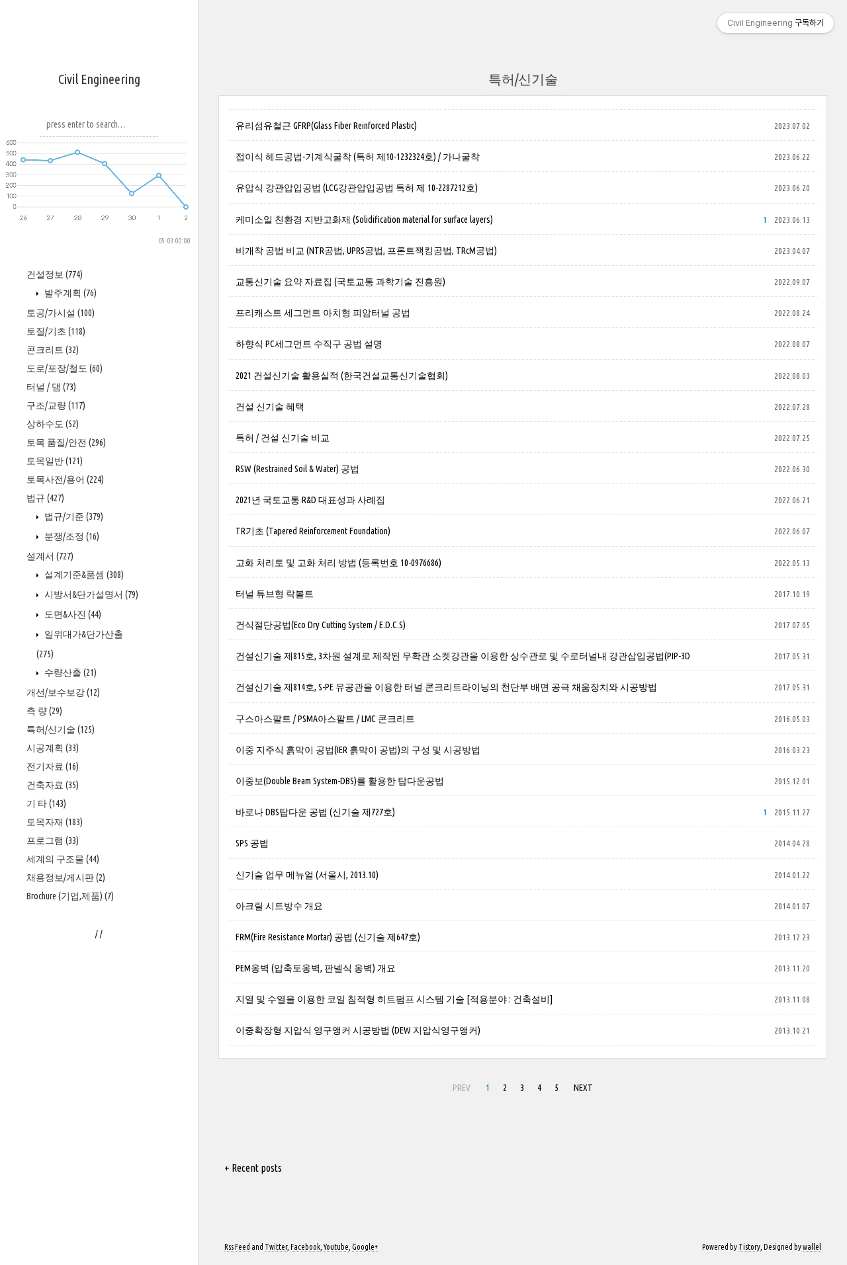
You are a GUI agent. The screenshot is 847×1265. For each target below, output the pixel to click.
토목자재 (54, 1220)
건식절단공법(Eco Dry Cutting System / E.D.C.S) (321, 625)
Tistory (749, 1247)
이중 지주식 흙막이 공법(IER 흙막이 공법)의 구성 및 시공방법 (358, 750)
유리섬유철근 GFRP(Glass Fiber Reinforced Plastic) (326, 125)
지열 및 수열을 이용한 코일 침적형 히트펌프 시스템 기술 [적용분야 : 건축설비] (394, 999)
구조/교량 (55, 803)
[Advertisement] (99, 443)
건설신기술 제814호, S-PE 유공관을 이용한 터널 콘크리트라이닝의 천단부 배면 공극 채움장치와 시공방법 (446, 687)
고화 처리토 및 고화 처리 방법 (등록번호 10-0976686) (338, 562)
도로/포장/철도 (64, 766)
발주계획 (69, 691)
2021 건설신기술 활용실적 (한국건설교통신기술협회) (342, 375)
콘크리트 (52, 748)
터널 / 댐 (51, 785)
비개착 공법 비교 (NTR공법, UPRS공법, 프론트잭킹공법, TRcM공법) (366, 250)
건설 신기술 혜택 (270, 406)
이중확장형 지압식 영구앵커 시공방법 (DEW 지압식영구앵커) (358, 1030)
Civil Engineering (99, 79)
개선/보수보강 (63, 1090)
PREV (461, 1087)
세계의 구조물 (62, 1257)
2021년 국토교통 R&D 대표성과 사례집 (310, 500)
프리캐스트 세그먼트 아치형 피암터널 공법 (323, 312)
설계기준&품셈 (83, 972)
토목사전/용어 (65, 877)
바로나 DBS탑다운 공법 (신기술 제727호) (315, 812)
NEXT (583, 1087)
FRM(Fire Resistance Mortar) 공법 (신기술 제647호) (328, 937)
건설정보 (54, 672)
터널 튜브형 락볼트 (275, 594)
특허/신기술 (60, 1127)
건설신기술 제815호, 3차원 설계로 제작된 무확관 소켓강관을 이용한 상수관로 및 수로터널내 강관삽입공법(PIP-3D (463, 656)
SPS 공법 (252, 843)
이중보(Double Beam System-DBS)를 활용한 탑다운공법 (340, 781)
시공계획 (52, 1146)
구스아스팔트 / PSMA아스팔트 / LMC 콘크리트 (325, 719)
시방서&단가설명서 (90, 992)
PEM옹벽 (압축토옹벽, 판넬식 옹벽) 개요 (316, 968)
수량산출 (69, 1070)
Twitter (276, 1247)
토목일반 (54, 859)
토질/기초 (55, 729)
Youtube (336, 1247)
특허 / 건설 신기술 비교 (283, 437)
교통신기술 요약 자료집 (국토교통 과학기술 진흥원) (340, 281)
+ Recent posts (253, 1168)
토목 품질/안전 (66, 840)
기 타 (46, 1201)
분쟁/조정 (70, 934)
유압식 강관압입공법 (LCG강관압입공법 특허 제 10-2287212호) (357, 188)
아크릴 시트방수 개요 (279, 906)
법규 (45, 896)
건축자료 (52, 1183)
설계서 (49, 954)
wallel (812, 1247)
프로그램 (52, 1238)
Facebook (305, 1247)
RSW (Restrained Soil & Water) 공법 (297, 469)
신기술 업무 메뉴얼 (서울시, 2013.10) (307, 875)
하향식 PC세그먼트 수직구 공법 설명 (309, 344)
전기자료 (52, 1164)
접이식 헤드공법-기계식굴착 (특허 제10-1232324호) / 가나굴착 (358, 156)
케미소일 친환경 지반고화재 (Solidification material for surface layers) (364, 219)
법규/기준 (72, 914)
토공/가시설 (60, 711)
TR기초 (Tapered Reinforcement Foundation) (313, 531)
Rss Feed (237, 1247)
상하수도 (52, 822)
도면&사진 (71, 1012)
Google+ (365, 1247)
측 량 (44, 1109)
